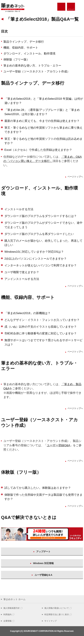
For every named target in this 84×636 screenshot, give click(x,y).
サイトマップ (50, 621)
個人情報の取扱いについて (56, 608)
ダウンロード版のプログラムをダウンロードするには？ (40, 216)
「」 (58, 445)
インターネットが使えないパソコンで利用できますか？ (40, 265)
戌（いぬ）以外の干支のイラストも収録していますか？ (40, 326)
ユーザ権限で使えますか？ (21, 272)
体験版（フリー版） (16, 59)
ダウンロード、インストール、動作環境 (29, 53)
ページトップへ (75, 176)
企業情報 (7, 621)
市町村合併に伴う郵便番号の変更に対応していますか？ (40, 333)
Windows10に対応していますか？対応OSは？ (34, 251)
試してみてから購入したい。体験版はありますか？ (37, 487)
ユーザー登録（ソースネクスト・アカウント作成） (36, 71)
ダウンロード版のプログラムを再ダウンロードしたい (39, 234)
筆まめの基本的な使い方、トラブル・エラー (32, 65)
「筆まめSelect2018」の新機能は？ (27, 313)
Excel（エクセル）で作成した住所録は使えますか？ (38, 149)
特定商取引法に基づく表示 (56, 614)
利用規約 (7, 614)
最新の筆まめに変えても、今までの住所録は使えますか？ (42, 121)
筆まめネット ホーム (14, 599)
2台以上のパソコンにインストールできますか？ (35, 258)
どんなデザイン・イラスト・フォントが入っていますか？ (42, 320)
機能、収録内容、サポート (20, 47)
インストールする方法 (18, 209)
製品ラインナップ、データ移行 (23, 41)
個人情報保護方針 (11, 608)
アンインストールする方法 (21, 279)
